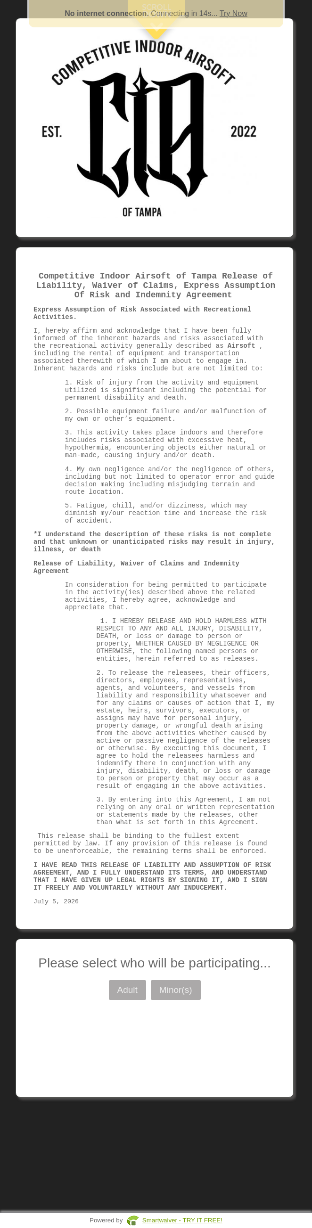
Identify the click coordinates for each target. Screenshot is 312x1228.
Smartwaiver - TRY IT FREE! (182, 1220)
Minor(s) (175, 1090)
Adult (127, 1090)
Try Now (233, 13)
